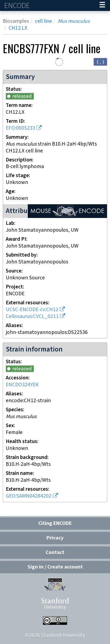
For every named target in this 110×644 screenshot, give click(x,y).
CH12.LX (18, 28)
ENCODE (17, 5)
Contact (55, 552)
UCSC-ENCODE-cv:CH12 (32, 309)
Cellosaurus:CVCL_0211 (32, 316)
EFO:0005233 (20, 128)
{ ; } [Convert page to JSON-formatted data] (100, 61)
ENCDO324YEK (22, 384)
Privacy (55, 538)
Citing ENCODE (55, 523)
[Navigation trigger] (102, 5)
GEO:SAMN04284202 (28, 496)
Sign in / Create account (55, 567)
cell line (43, 21)
